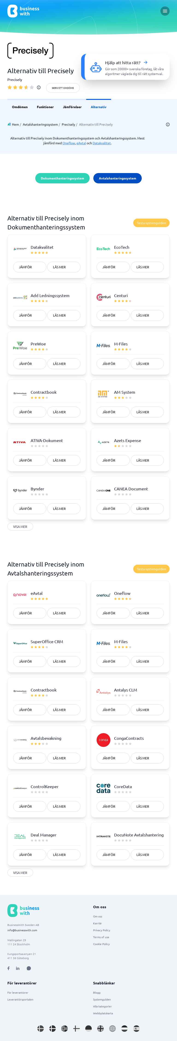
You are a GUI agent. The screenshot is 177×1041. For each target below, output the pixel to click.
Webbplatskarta (103, 1013)
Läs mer (59, 267)
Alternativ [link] (98, 107)
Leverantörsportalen (20, 999)
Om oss (97, 916)
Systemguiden (102, 999)
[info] (39, 87)
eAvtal (81, 143)
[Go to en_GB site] (100, 1028)
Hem (15, 124)
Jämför (25, 267)
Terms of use (101, 937)
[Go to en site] (112, 1028)
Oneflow (68, 143)
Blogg (96, 992)
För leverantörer (17, 992)
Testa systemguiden (151, 223)
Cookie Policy (101, 944)
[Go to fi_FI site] (76, 1028)
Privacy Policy (101, 930)
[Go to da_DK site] (52, 1028)
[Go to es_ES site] (136, 1028)
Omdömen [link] (20, 107)
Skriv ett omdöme (63, 88)
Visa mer (20, 526)
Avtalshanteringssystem (40, 124)
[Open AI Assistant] (29, 968)
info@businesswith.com (22, 930)
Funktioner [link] (45, 107)
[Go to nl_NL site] (124, 1028)
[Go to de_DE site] (88, 1028)
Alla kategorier (102, 1006)
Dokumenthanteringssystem (62, 178)
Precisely (68, 124)
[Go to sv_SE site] (40, 1028)
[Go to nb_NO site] (64, 1028)
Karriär (97, 923)
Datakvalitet (102, 143)
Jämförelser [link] (72, 107)
